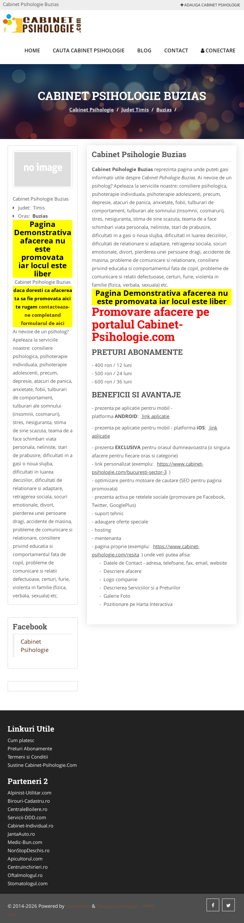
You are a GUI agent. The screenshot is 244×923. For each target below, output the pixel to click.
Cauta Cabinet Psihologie (89, 50)
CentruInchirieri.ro (28, 867)
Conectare (218, 50)
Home (32, 50)
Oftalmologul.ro (25, 875)
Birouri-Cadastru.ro (29, 801)
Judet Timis (135, 109)
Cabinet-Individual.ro (30, 825)
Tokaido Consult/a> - (120, 906)
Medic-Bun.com (25, 842)
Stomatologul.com (28, 883)
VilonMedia (78, 906)
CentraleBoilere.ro (27, 809)
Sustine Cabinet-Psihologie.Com (42, 765)
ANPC (149, 906)
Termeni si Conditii (28, 757)
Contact (176, 50)
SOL (12, 914)
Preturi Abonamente (30, 748)
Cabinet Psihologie (91, 109)
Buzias (164, 109)
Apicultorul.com (25, 858)
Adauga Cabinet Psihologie (210, 5)
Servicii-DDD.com (27, 817)
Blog (144, 50)
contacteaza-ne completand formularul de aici (45, 314)
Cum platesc (21, 740)
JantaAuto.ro (21, 834)
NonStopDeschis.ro (29, 850)
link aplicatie (155, 416)
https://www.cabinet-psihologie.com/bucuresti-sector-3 (147, 468)
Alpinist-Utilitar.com (29, 792)
